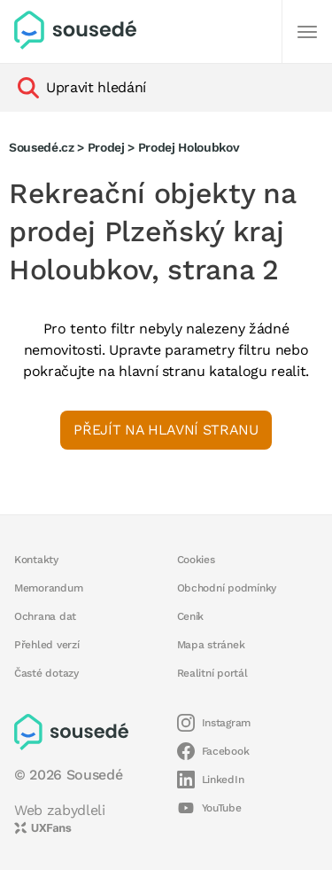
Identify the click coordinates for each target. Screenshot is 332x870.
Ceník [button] (191, 616)
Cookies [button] (196, 559)
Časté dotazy (46, 673)
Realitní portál (212, 673)
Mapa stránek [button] (211, 645)
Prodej (106, 147)
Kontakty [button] (36, 559)
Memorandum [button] (48, 588)
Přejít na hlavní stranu (165, 429)
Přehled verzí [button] (47, 645)
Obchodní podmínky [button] (227, 588)
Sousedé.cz (41, 147)
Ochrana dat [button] (45, 616)
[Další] (307, 32)
